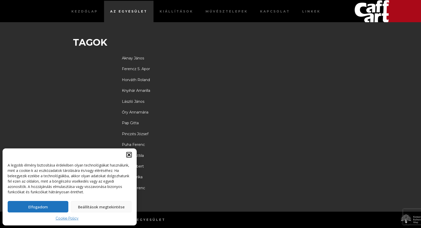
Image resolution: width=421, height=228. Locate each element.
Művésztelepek (227, 11)
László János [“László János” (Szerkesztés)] (133, 101)
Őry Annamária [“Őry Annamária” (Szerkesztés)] (135, 112)
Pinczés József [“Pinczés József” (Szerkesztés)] (135, 134)
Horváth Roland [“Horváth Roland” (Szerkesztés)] (136, 80)
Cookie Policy (67, 218)
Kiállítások (176, 11)
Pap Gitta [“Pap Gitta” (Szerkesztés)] (130, 123)
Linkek (311, 11)
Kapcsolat (275, 11)
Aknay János (133, 58)
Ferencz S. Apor (136, 69)
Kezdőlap (84, 11)
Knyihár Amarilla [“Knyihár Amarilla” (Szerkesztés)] (136, 90)
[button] (129, 154)
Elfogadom (38, 206)
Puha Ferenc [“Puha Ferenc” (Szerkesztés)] (133, 144)
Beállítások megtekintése (101, 206)
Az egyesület (128, 11)
